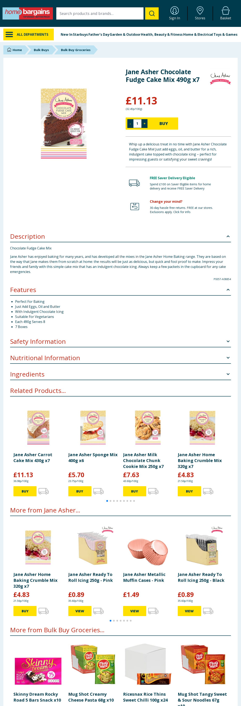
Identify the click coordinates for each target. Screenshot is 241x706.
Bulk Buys (41, 50)
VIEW (79, 611)
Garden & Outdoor (125, 34)
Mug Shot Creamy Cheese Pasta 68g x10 (91, 697)
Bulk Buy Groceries (76, 50)
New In (66, 34)
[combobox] (107, 13)
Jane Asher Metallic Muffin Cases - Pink (144, 577)
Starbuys (80, 34)
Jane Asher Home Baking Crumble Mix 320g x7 (200, 460)
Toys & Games (225, 34)
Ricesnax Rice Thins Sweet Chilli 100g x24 (145, 697)
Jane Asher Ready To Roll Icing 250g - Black (201, 577)
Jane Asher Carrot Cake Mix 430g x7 (32, 457)
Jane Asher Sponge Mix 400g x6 (93, 457)
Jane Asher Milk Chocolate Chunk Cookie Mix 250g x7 (143, 460)
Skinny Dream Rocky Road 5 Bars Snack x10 (37, 697)
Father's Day (98, 34)
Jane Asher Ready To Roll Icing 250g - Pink (90, 577)
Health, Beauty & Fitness (162, 34)
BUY (163, 123)
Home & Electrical (198, 34)
